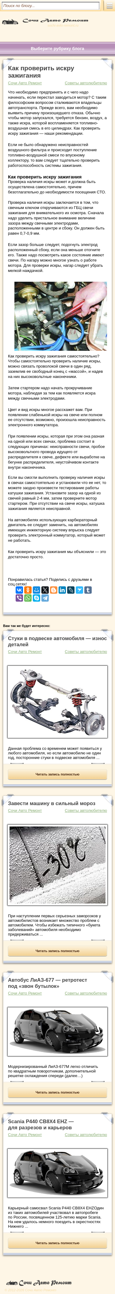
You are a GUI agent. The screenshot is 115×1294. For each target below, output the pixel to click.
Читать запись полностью (57, 774)
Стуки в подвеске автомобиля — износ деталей (57, 641)
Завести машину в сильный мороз (51, 803)
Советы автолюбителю (86, 83)
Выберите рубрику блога (57, 48)
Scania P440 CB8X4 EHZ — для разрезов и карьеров (41, 1125)
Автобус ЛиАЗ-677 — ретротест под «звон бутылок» (47, 983)
